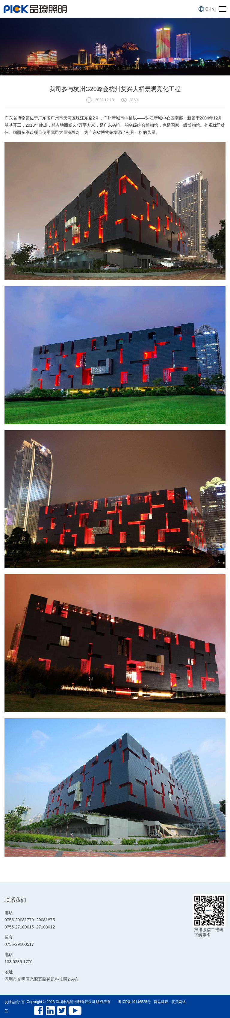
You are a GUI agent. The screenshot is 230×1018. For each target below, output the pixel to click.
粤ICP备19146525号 (134, 1002)
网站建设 (161, 1002)
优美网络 (179, 1002)
